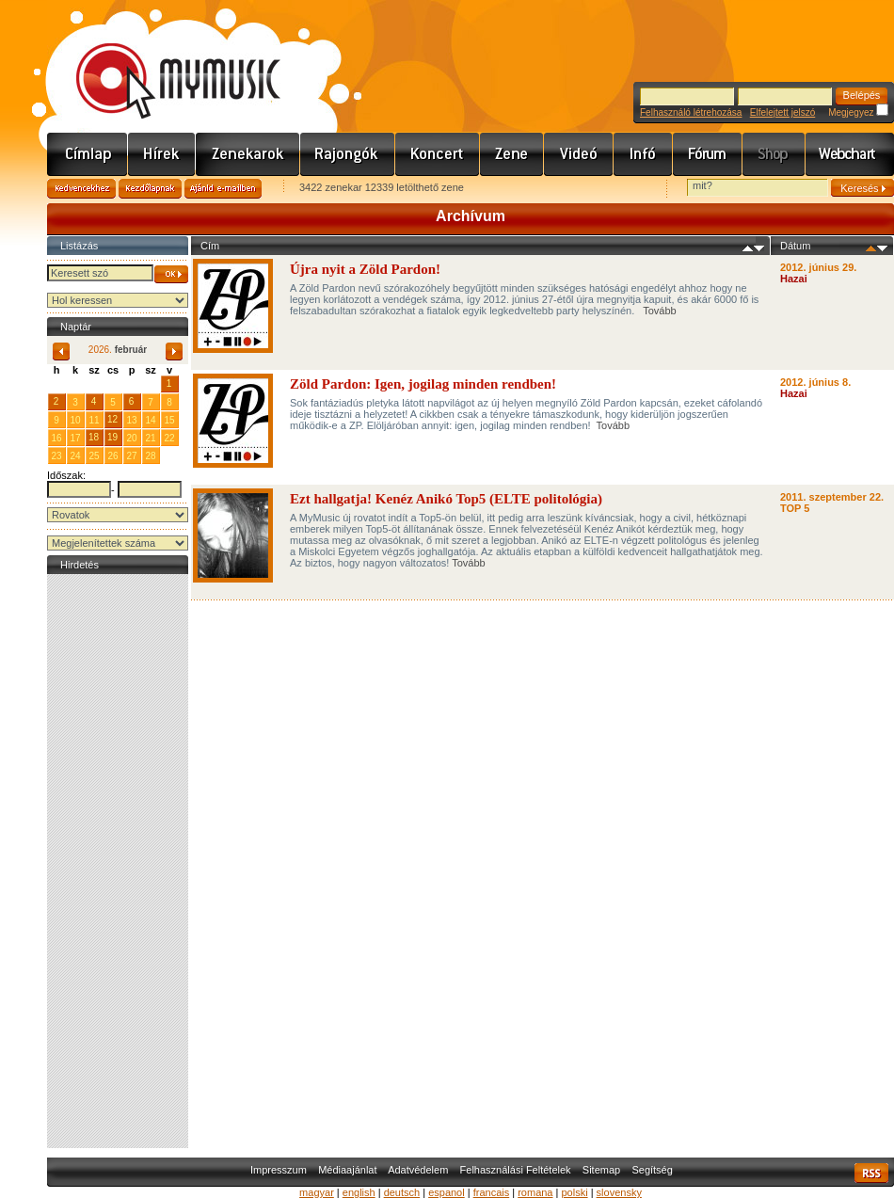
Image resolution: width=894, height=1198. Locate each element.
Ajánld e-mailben (223, 189)
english (359, 1192)
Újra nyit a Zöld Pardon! (367, 269)
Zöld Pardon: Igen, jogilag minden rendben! (423, 383)
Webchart (850, 154)
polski (574, 1192)
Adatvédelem (418, 1169)
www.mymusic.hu (162, 61)
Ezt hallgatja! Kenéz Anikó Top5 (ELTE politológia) (446, 498)
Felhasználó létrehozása (691, 112)
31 (150, 383)
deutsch (402, 1192)
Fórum (707, 154)
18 (93, 437)
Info (643, 154)
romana (535, 1192)
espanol (446, 1192)
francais (491, 1192)
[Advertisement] (117, 861)
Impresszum (278, 1169)
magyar (316, 1192)
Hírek (162, 154)
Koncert (437, 154)
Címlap (87, 154)
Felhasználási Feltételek (515, 1169)
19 (112, 437)
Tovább (659, 310)
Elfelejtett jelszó (782, 112)
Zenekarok (248, 154)
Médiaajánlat (347, 1169)
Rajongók (347, 154)
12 (112, 419)
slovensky (619, 1192)
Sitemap (601, 1169)
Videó (579, 154)
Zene (512, 154)
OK (171, 274)
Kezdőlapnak (150, 189)
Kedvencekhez (81, 189)
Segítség (651, 1169)
